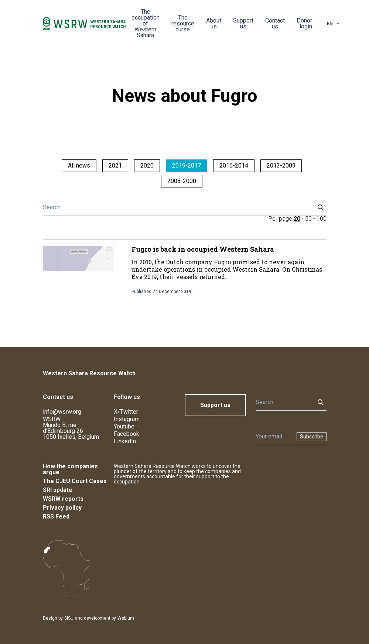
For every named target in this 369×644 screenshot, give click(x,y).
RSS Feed (56, 516)
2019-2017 (186, 165)
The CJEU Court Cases (75, 481)
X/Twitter (126, 411)
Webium (125, 618)
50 (308, 218)
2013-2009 (281, 165)
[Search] (176, 207)
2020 (147, 165)
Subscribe (311, 437)
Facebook (126, 433)
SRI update (57, 489)
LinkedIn (125, 441)
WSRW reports (63, 498)
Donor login (304, 23)
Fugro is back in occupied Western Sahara (202, 249)
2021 (115, 165)
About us (213, 23)
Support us (243, 23)
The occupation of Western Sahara (145, 23)
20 (297, 218)
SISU (69, 618)
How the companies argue (70, 469)
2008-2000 (181, 181)
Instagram (127, 419)
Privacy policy (62, 507)
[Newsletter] (274, 436)
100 (322, 218)
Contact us (275, 23)
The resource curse (182, 23)
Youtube (124, 426)
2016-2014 (233, 165)
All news (79, 165)
